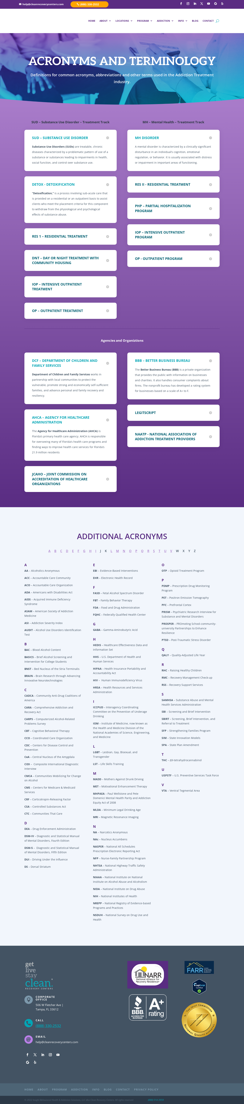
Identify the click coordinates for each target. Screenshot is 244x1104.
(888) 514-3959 (156, 1100)
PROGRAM (143, 20)
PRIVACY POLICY (146, 1089)
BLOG (195, 20)
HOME (91, 20)
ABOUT (104, 20)
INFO (181, 20)
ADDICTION (163, 20)
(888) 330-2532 (89, 4)
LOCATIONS (122, 20)
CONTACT (208, 20)
